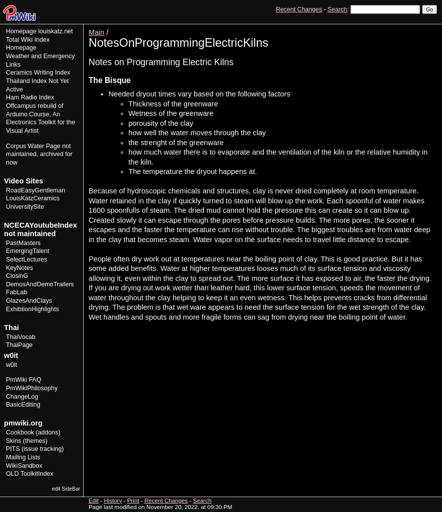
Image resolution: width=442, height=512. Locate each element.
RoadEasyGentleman (35, 190)
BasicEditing (23, 404)
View (368, 27)
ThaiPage (19, 344)
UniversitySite (25, 206)
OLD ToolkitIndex (29, 473)
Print (429, 27)
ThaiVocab (20, 337)
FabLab (16, 292)
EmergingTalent (27, 251)
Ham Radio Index (30, 97)
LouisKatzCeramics (33, 198)
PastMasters (23, 243)
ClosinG (17, 275)
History (407, 27)
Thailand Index (26, 81)
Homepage (21, 31)
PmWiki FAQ (23, 379)
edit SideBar (66, 489)
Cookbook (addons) (33, 432)
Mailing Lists (23, 457)
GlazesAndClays (29, 300)
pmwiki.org (23, 423)
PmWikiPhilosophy (32, 388)
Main (97, 32)
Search (337, 9)
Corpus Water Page (33, 146)
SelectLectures (26, 259)
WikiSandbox (24, 465)
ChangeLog (22, 396)
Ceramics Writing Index (38, 72)
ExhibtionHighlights (32, 309)
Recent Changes (299, 9)
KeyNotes (19, 267)
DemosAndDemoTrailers (40, 284)
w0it (11, 364)
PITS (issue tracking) (35, 448)
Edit (386, 27)
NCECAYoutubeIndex (40, 225)
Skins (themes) (26, 440)
